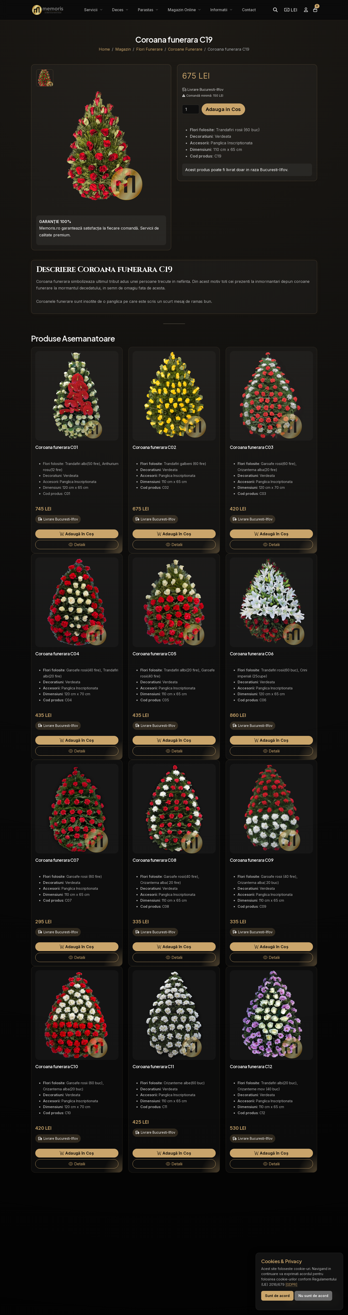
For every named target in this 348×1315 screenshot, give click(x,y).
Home (104, 49)
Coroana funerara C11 (153, 1066)
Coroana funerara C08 (154, 860)
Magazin (123, 49)
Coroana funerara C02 (154, 447)
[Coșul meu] (315, 10)
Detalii (77, 544)
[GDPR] (291, 1284)
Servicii (91, 10)
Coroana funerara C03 (251, 447)
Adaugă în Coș (77, 533)
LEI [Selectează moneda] (290, 9)
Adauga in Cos (223, 109)
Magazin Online (182, 10)
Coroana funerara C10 (56, 1066)
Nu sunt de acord (313, 1296)
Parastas (146, 10)
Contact (249, 10)
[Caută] (275, 10)
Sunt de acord (277, 1296)
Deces (118, 10)
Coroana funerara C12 (251, 1066)
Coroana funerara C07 (57, 860)
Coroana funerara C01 (56, 447)
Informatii (219, 10)
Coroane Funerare (185, 49)
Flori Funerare (149, 49)
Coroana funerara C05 (154, 653)
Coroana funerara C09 (252, 860)
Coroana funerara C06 (252, 653)
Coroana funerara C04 (57, 653)
